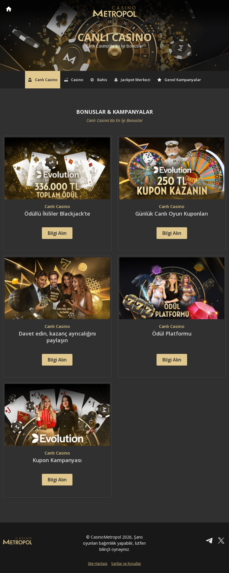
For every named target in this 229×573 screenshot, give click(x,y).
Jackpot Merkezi (132, 79)
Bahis (98, 79)
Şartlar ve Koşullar (126, 563)
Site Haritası (97, 563)
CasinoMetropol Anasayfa (9, 8)
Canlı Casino (42, 79)
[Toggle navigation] (219, 9)
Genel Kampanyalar (179, 79)
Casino (74, 79)
